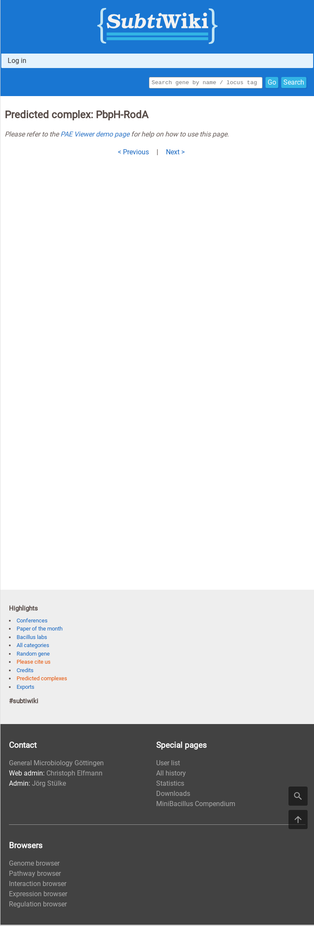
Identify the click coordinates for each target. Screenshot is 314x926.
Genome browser (34, 865)
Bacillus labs (32, 638)
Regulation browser (38, 905)
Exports (25, 688)
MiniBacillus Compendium (195, 805)
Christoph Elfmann (74, 774)
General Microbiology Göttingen (56, 764)
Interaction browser (37, 885)
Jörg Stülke (49, 785)
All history (171, 774)
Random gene (33, 655)
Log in (17, 61)
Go (272, 83)
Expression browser (38, 895)
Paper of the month (40, 630)
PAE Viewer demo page (94, 135)
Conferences (32, 622)
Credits (25, 671)
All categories (33, 646)
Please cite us (34, 663)
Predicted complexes (42, 679)
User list (168, 764)
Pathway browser (35, 875)
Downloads (173, 795)
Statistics (170, 785)
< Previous (133, 153)
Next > (175, 153)
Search (293, 83)
